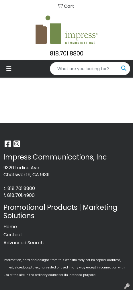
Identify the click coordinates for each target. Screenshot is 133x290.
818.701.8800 (66, 53)
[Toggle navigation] (9, 69)
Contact (12, 234)
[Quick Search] (84, 68)
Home (10, 226)
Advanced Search (23, 242)
